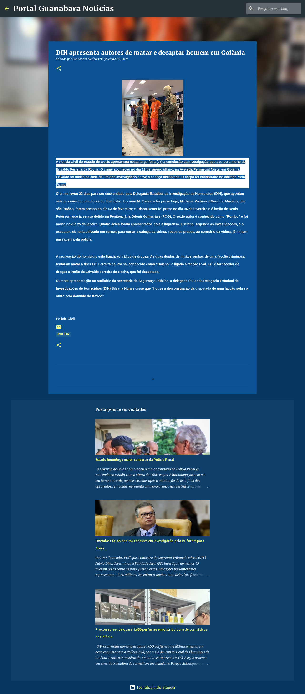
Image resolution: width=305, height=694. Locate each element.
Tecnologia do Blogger (153, 687)
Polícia (63, 334)
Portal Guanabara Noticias (63, 8)
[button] (59, 68)
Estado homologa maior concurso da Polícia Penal (134, 460)
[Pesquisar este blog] (276, 8)
